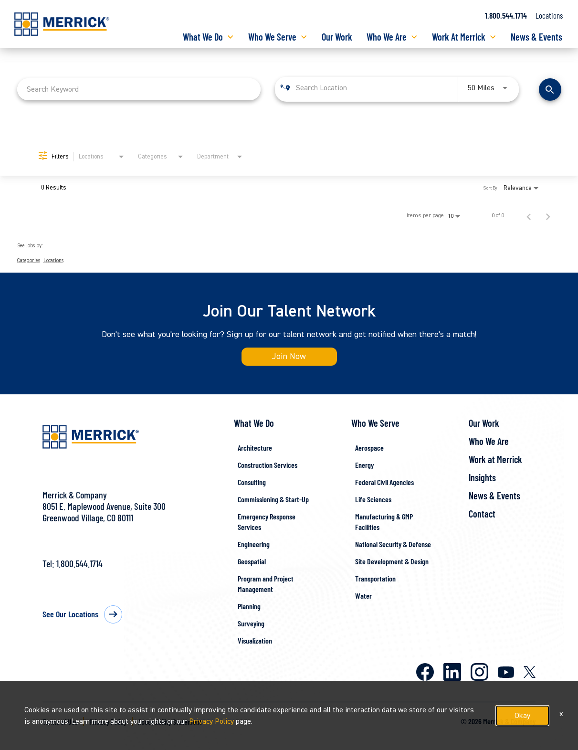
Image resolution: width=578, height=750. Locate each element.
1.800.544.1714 (79, 563)
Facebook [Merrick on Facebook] (425, 672)
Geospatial (252, 561)
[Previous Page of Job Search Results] (528, 215)
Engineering (254, 544)
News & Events (536, 36)
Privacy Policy (107, 721)
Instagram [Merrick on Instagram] (479, 672)
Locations (549, 15)
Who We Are (387, 36)
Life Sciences (373, 499)
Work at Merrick (495, 459)
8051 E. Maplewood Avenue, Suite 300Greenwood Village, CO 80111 (104, 511)
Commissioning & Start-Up (273, 499)
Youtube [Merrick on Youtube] (506, 672)
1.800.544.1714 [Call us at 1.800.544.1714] (506, 15)
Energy (364, 464)
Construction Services (267, 464)
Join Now (289, 356)
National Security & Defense (393, 544)
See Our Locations (70, 614)
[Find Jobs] (550, 89)
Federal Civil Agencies (384, 481)
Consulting (252, 481)
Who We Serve (272, 36)
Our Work (337, 36)
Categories (28, 260)
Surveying (251, 623)
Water (363, 595)
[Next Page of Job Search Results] (547, 215)
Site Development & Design (392, 561)
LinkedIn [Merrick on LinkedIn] (452, 672)
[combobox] (139, 89)
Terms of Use (60, 721)
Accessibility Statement (170, 721)
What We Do (203, 36)
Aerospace (369, 447)
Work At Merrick (458, 36)
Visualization (255, 640)
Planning (249, 606)
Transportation (375, 578)
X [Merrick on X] (530, 672)
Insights (482, 477)
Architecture (255, 447)
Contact (482, 513)
